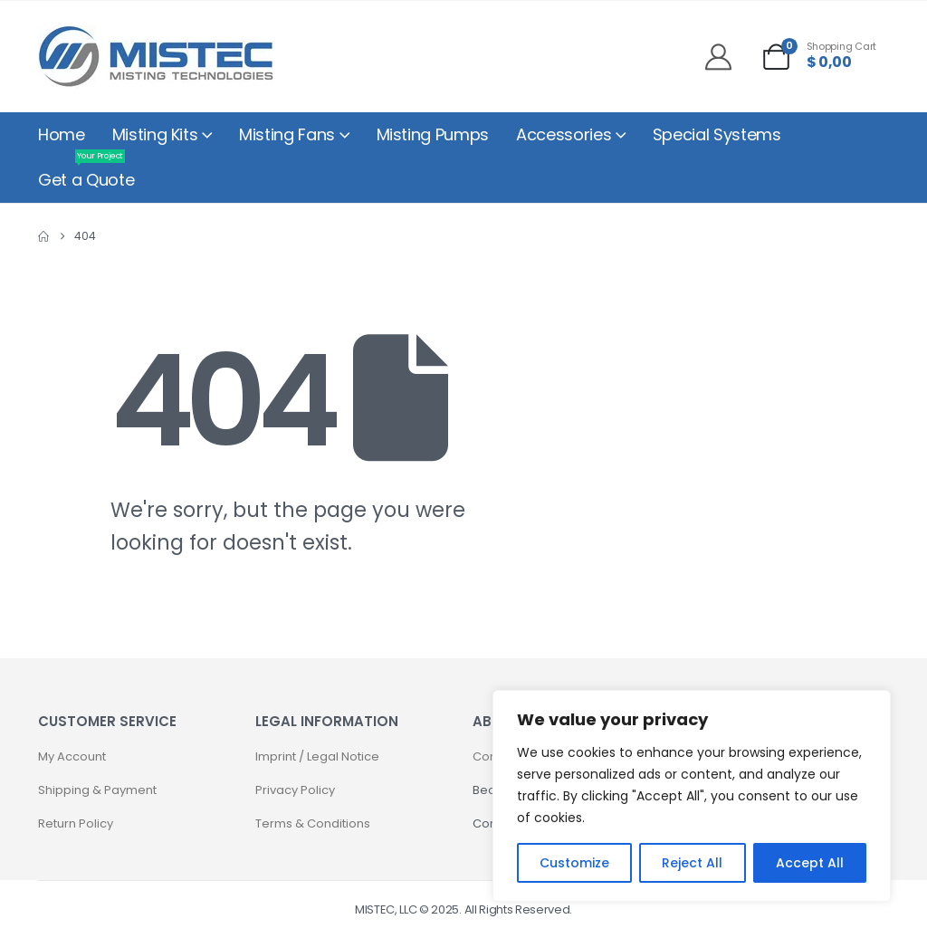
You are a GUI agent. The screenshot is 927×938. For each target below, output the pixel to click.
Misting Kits (155, 134)
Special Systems (717, 134)
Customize (574, 863)
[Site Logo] (155, 56)
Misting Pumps (433, 134)
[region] (691, 796)
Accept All (810, 863)
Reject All (692, 863)
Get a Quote (86, 174)
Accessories (563, 134)
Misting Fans (287, 134)
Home (61, 134)
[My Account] (725, 56)
